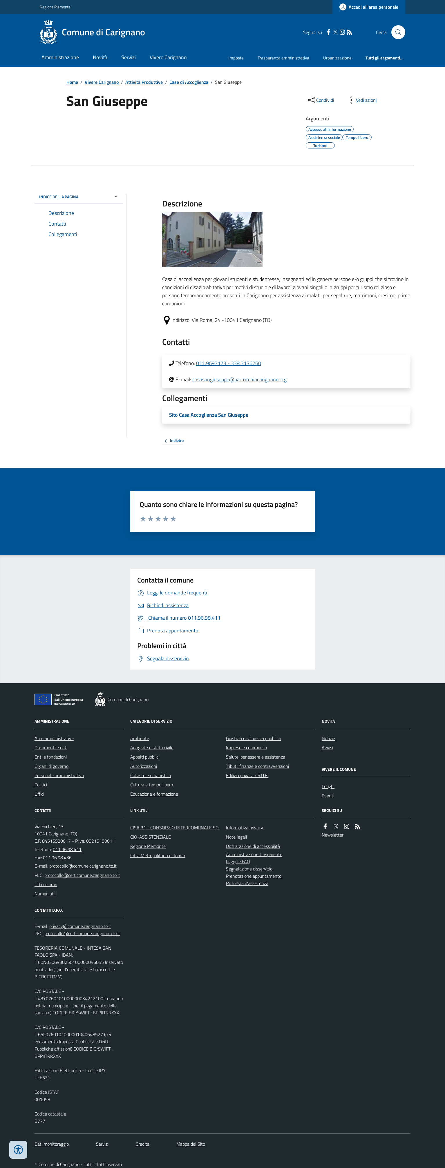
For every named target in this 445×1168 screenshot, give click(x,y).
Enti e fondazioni (51, 756)
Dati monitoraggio (52, 1143)
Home (72, 82)
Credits (142, 1143)
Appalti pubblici (144, 756)
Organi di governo (51, 766)
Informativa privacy (244, 827)
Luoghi (328, 786)
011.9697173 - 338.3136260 (228, 363)
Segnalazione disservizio (249, 868)
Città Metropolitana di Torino (157, 855)
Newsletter (332, 834)
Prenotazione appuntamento (253, 876)
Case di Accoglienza (188, 82)
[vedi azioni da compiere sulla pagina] (361, 100)
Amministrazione (60, 57)
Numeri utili (46, 893)
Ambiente (139, 738)
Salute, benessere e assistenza (255, 756)
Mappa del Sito (190, 1143)
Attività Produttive (144, 82)
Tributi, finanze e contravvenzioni (257, 766)
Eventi (328, 795)
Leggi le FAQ (238, 861)
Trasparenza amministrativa (283, 58)
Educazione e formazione (154, 793)
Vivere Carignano (168, 57)
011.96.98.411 (67, 849)
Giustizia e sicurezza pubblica (253, 738)
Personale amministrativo (59, 775)
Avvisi (327, 747)
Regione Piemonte (55, 7)
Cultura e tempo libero (151, 784)
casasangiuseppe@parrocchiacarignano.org (239, 379)
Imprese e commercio (246, 747)
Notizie (328, 738)
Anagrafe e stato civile (151, 747)
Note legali (236, 836)
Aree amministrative (54, 738)
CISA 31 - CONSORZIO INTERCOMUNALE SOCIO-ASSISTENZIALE (174, 832)
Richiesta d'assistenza (247, 883)
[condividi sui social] (320, 100)
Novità (100, 57)
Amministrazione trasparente (254, 854)
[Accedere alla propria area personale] (368, 7)
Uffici (39, 793)
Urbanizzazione (337, 58)
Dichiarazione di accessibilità (253, 846)
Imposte (236, 58)
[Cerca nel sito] (396, 32)
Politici (41, 784)
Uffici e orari (46, 884)
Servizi (128, 57)
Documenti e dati (51, 747)
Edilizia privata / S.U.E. (247, 775)
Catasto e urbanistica (150, 775)
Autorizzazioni (143, 766)
